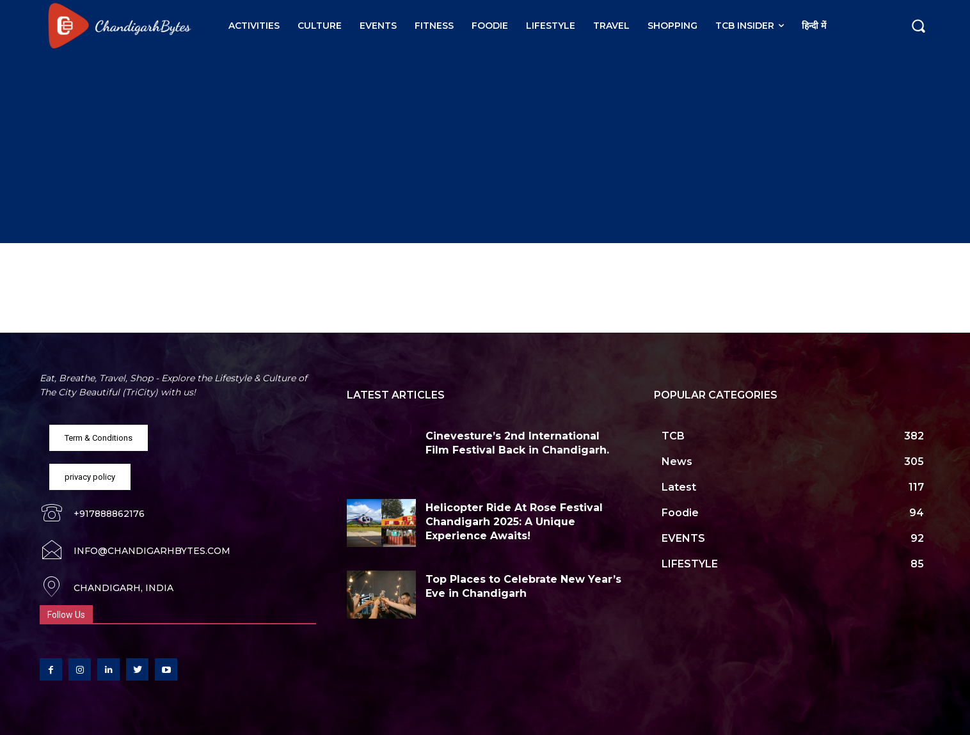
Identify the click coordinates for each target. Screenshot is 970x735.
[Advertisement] (485, 147)
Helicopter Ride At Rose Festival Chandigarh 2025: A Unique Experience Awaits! (514, 522)
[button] (918, 25)
